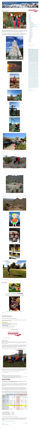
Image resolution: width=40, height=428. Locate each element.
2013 (29, 20)
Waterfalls (30, 87)
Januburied (37, 79)
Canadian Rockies (34, 77)
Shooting (32, 84)
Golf (28, 79)
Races (33, 52)
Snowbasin (29, 85)
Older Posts (26, 423)
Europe (30, 70)
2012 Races (30, 51)
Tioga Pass (36, 72)
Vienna (37, 73)
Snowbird (36, 58)
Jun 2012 (31, 33)
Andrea (33, 51)
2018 (29, 15)
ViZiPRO (35, 73)
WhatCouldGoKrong (33, 87)
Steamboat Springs (33, 72)
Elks (37, 63)
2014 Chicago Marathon (31, 60)
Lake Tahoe (31, 68)
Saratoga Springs (29, 84)
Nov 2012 (31, 28)
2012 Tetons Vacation (33, 56)
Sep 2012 (31, 30)
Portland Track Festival (36, 82)
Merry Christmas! (4, 282)
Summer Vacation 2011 (34, 61)
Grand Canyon (33, 70)
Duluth (36, 63)
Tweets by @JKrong (30, 90)
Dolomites (37, 57)
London (33, 80)
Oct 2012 (31, 29)
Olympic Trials (31, 82)
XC (36, 87)
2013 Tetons (31, 63)
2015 (29, 18)
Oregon (33, 65)
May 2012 (31, 34)
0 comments (7, 279)
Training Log (29, 56)
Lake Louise (31, 80)
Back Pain (37, 75)
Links (32, 80)
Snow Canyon (37, 84)
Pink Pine (35, 65)
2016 (29, 17)
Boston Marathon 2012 (33, 57)
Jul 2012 (31, 32)
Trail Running (32, 54)
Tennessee (29, 57)
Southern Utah (30, 52)
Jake (35, 79)
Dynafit (29, 70)
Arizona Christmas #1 (5, 11)
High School (37, 70)
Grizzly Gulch (31, 67)
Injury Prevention (34, 67)
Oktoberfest (29, 82)
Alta (35, 51)
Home (14, 423)
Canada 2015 (31, 77)
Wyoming (35, 87)
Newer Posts (3, 423)
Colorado (37, 50)
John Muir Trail (30, 53)
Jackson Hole (34, 79)
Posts (29, 44)
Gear (29, 65)
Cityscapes (37, 77)
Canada (29, 77)
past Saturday (14, 346)
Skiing (32, 49)
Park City (31, 55)
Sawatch (30, 61)
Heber (29, 79)
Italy (34, 58)
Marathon (33, 53)
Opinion (33, 82)
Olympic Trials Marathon (35, 68)
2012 (29, 21)
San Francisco (29, 72)
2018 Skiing (35, 60)
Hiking (35, 50)
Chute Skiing (29, 54)
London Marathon (35, 80)
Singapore (34, 84)
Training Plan (35, 54)
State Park (35, 85)
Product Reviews (36, 53)
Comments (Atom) (6, 424)
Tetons (37, 55)
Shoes (35, 55)
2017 (29, 16)
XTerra (37, 87)
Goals (31, 65)
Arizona (4, 279)
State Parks (37, 85)
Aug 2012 (31, 31)
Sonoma (33, 85)
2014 (29, 19)
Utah (34, 51)
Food (28, 61)
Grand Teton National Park (31, 58)
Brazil (37, 60)
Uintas (37, 61)
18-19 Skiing (33, 55)
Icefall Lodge (31, 79)
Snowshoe (31, 85)
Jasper (28, 80)
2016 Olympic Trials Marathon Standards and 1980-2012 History (11, 375)
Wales (28, 87)
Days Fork (34, 63)
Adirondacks (34, 75)
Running (29, 49)
